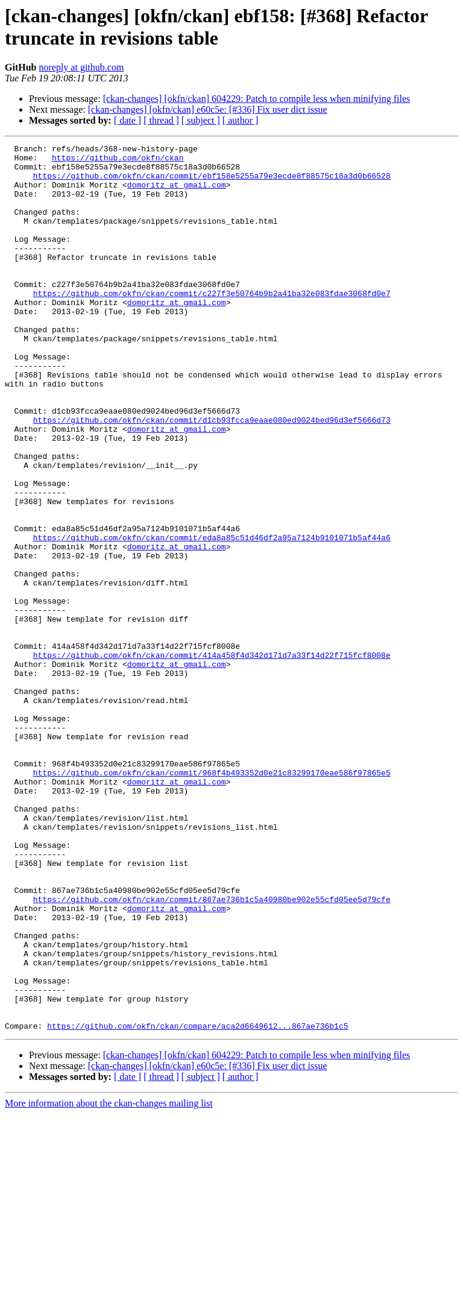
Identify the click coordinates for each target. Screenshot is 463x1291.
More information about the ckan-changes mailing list (109, 1280)
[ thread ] (161, 120)
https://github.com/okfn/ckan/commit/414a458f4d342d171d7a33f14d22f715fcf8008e (212, 758)
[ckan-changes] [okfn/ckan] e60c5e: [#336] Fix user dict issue (207, 109)
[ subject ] (200, 120)
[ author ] (240, 120)
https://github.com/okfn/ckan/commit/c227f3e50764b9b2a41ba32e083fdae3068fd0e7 (212, 323)
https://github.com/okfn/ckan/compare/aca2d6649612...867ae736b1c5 (197, 1203)
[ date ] (127, 120)
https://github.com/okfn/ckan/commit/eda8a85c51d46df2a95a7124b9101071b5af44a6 (212, 616)
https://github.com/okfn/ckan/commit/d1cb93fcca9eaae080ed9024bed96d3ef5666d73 (212, 475)
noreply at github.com (81, 67)
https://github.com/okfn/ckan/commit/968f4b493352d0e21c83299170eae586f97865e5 (212, 899)
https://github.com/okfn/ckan (117, 161)
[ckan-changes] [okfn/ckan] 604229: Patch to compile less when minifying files (257, 98)
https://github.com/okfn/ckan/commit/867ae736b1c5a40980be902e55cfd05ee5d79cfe (212, 1051)
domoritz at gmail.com (176, 193)
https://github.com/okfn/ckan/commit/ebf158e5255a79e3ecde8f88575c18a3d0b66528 (212, 182)
